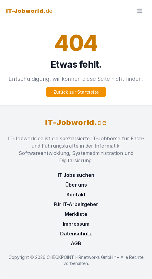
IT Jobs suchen (76, 175)
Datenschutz (76, 234)
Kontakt (76, 194)
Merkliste (76, 214)
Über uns (76, 185)
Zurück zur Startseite (76, 92)
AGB (76, 243)
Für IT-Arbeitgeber (76, 204)
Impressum (76, 224)
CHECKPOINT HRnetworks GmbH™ (82, 257)
